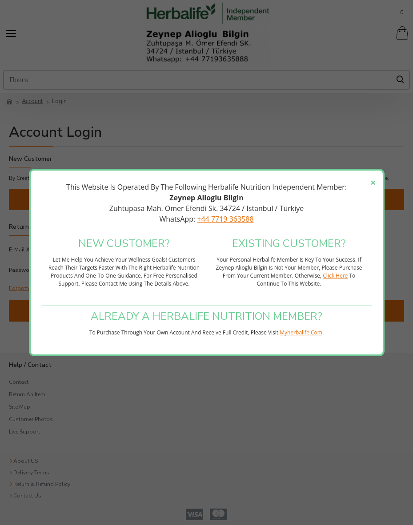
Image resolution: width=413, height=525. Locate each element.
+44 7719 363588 (225, 219)
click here (335, 275)
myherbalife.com (301, 332)
